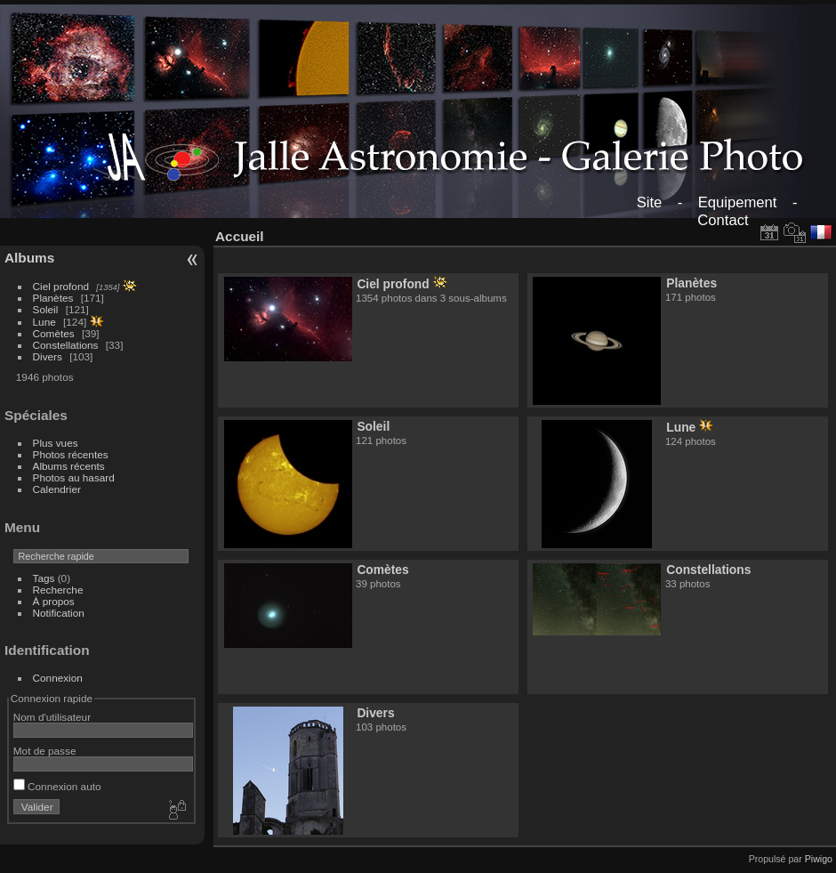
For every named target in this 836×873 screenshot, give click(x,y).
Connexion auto (57, 786)
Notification (58, 612)
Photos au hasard (74, 477)
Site (650, 202)
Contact (722, 220)
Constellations (66, 345)
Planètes (53, 297)
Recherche (58, 589)
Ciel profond (61, 286)
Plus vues (55, 443)
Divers (47, 356)
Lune (44, 321)
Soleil (46, 309)
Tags (44, 578)
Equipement (737, 202)
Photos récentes (71, 454)
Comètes (54, 333)
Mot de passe (44, 750)
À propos (54, 601)
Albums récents (69, 466)
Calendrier (57, 489)
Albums (29, 257)
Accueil (239, 236)
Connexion (58, 677)
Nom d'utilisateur (52, 717)
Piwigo (818, 858)
